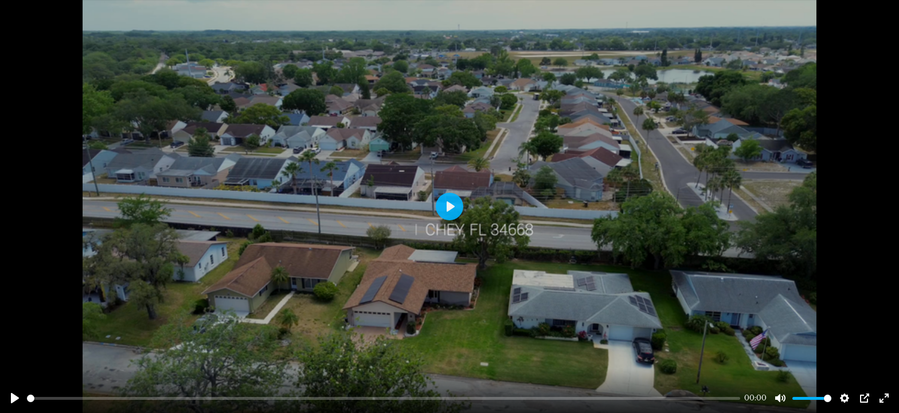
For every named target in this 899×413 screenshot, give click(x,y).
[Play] (15, 398)
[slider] (383, 398)
